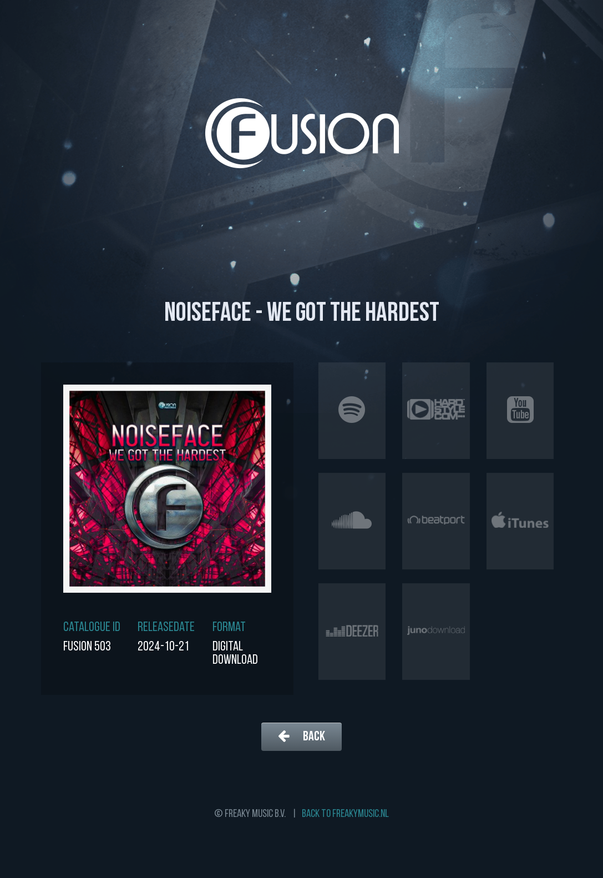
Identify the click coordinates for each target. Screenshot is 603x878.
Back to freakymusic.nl (345, 814)
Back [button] (301, 736)
